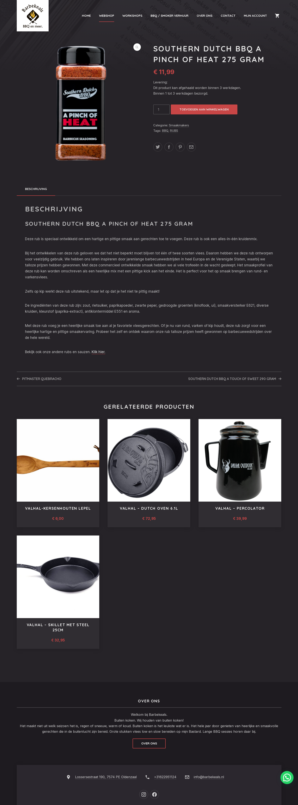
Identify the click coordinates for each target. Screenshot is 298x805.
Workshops (132, 16)
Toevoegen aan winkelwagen (204, 109)
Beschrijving (36, 189)
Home (86, 16)
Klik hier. (98, 352)
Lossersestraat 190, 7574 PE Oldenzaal (106, 777)
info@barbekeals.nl (209, 777)
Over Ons (204, 16)
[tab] (36, 189)
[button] (137, 47)
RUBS (174, 131)
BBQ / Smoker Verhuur (169, 16)
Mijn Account (255, 16)
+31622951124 (165, 777)
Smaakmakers (179, 125)
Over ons (149, 743)
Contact (228, 16)
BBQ (165, 131)
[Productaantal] (161, 109)
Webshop (106, 16)
